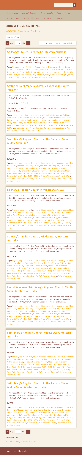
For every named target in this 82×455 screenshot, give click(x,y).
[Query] (65, 5)
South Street (58, 125)
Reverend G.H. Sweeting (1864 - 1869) (37, 173)
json (21, 442)
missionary (63, 168)
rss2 (34, 442)
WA (22, 77)
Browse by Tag (23, 31)
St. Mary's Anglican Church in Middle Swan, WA (35, 189)
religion (21, 75)
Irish (33, 120)
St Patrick (17, 128)
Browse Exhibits (47, 13)
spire (65, 75)
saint (33, 75)
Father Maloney (13, 72)
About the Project (63, 13)
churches (49, 70)
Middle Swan (53, 168)
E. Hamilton (58, 70)
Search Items (36, 31)
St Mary (10, 77)
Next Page (28, 43)
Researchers (48, 18)
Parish (9, 75)
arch (23, 67)
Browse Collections (29, 13)
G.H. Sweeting (65, 166)
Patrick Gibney (17, 123)
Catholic (10, 70)
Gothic (22, 72)
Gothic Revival (31, 72)
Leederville (65, 72)
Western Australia (31, 77)
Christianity (35, 70)
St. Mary (17, 77)
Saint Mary (40, 75)
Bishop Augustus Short (65, 163)
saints (47, 75)
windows (49, 77)
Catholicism (18, 70)
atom (8, 442)
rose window (19, 125)
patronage (55, 123)
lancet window (42, 72)
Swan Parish (11, 178)
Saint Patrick (43, 125)
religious (28, 75)
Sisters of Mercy (56, 75)
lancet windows (54, 72)
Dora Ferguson (53, 166)
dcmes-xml (14, 442)
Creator (57, 43)
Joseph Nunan (41, 120)
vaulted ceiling (60, 128)
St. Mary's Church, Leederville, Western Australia (36, 52)
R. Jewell (36, 171)
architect (49, 67)
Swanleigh (31, 178)
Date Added (67, 43)
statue (40, 128)
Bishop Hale (11, 166)
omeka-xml (27, 442)
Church (43, 70)
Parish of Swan (26, 171)
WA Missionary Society (47, 178)
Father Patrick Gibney (51, 118)
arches (42, 67)
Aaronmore (16, 67)
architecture (58, 67)
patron (26, 123)
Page (15, 43)
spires (70, 75)
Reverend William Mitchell (62, 173)
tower (52, 128)
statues (46, 128)
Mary (72, 72)
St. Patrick (33, 128)
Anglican (15, 163)
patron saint (34, 123)
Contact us (61, 18)
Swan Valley (21, 178)
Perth (15, 75)
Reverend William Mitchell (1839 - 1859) (22, 176)
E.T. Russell (68, 70)
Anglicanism (23, 163)
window (42, 77)
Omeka (24, 451)
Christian (26, 70)
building (66, 67)
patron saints (45, 123)
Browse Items (12, 13)
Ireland (28, 120)
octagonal (11, 171)
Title (51, 43)
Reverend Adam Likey (49, 171)
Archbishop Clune (32, 67)
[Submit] (74, 5)
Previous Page (7, 43)
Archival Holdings (13, 18)
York (37, 130)
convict (33, 118)
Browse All (11, 31)
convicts (39, 118)
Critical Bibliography (32, 18)
